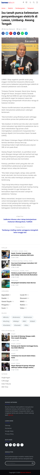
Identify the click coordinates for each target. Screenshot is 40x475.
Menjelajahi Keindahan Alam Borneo (23, 283)
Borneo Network (26, 472)
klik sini (10, 415)
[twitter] (14, 444)
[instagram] (26, 2)
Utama (25, 251)
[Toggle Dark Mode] (30, 2)
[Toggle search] (33, 2)
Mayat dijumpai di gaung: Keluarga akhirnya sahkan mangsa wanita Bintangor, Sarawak (23, 367)
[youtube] (18, 444)
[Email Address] (18, 463)
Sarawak (21, 251)
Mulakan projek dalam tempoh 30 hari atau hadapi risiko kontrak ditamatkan (24, 274)
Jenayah (13, 334)
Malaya (18, 363)
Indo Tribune (6, 384)
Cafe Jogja (5, 381)
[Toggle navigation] (36, 2)
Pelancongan (14, 280)
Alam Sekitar (14, 251)
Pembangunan (15, 270)
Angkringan (6, 377)
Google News (9, 431)
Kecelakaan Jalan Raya (17, 261)
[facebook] (23, 2)
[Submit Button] (33, 463)
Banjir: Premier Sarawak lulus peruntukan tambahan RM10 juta (22, 254)
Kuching (26, 261)
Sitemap (7, 425)
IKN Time (5, 387)
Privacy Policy (9, 434)
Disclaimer (8, 428)
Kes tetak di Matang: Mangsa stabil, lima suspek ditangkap (23, 337)
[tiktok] (22, 444)
